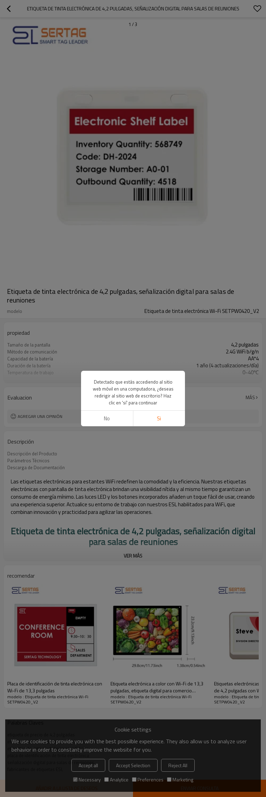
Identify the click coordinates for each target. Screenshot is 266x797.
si (159, 418)
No (107, 418)
